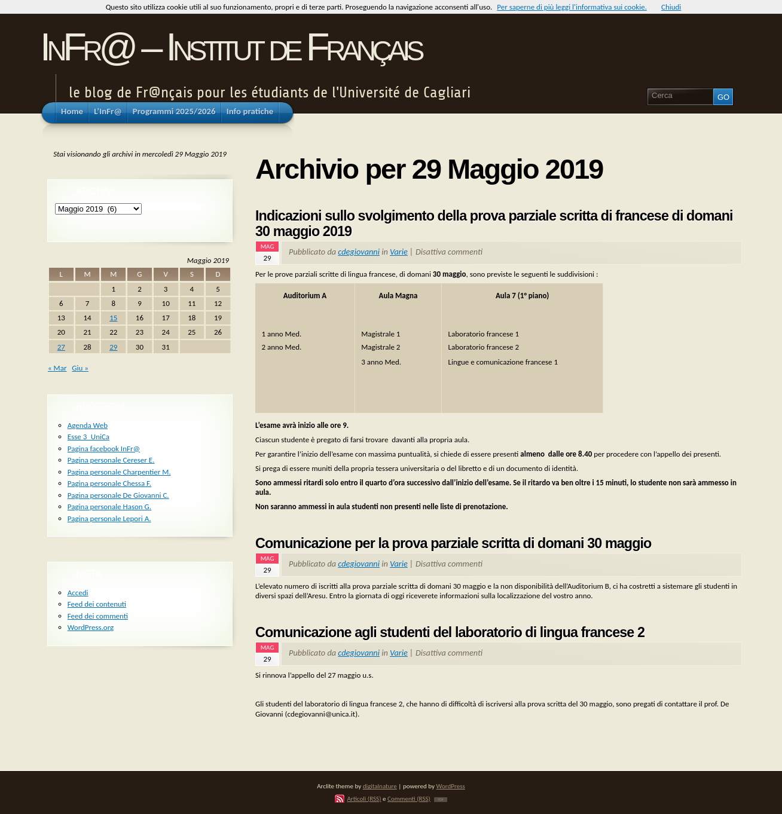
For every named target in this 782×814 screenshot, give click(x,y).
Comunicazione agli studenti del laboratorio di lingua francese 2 (449, 632)
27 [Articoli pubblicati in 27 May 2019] (61, 346)
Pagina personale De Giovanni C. (118, 495)
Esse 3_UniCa (88, 436)
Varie (399, 251)
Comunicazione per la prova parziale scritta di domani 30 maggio (453, 543)
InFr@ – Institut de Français (230, 47)
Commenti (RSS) (408, 798)
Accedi (78, 592)
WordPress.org (91, 627)
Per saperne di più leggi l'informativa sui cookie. (572, 6)
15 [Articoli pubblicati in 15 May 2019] (113, 317)
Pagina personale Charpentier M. (119, 471)
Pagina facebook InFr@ (104, 448)
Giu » (80, 367)
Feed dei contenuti (97, 603)
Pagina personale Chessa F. (109, 483)
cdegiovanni (359, 251)
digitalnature (380, 786)
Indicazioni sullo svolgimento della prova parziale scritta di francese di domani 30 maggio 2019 (494, 223)
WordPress (450, 786)
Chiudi (671, 6)
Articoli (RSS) (364, 798)
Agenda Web (88, 425)
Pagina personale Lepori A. (109, 518)
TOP (440, 799)
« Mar (57, 367)
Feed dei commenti (98, 615)
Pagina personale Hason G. (109, 506)
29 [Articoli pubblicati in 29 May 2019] (113, 346)
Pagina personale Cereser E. (111, 459)
